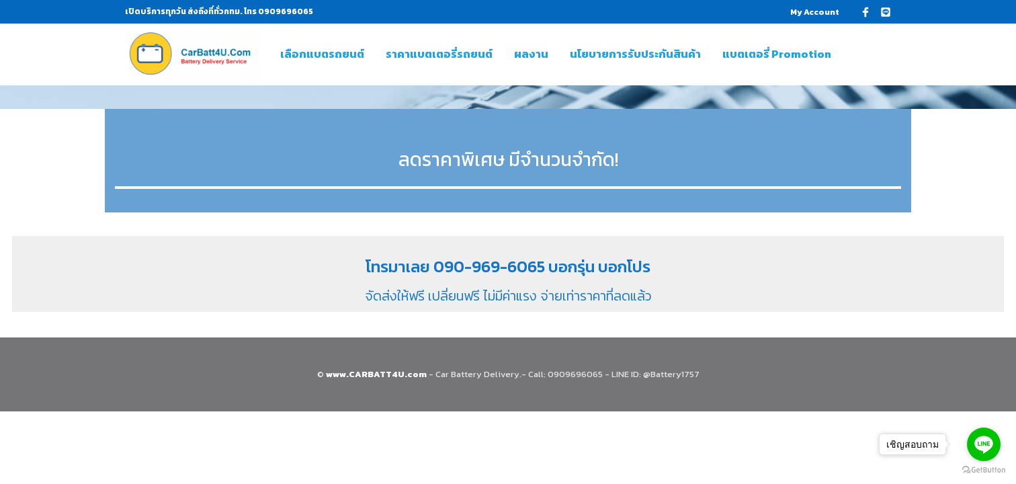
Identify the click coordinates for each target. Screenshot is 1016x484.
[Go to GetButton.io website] (983, 470)
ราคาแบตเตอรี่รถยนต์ (439, 54)
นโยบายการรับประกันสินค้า (635, 54)
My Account (814, 12)
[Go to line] (984, 444)
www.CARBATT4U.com (377, 373)
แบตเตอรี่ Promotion (776, 54)
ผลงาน (531, 54)
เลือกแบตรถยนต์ (322, 54)
